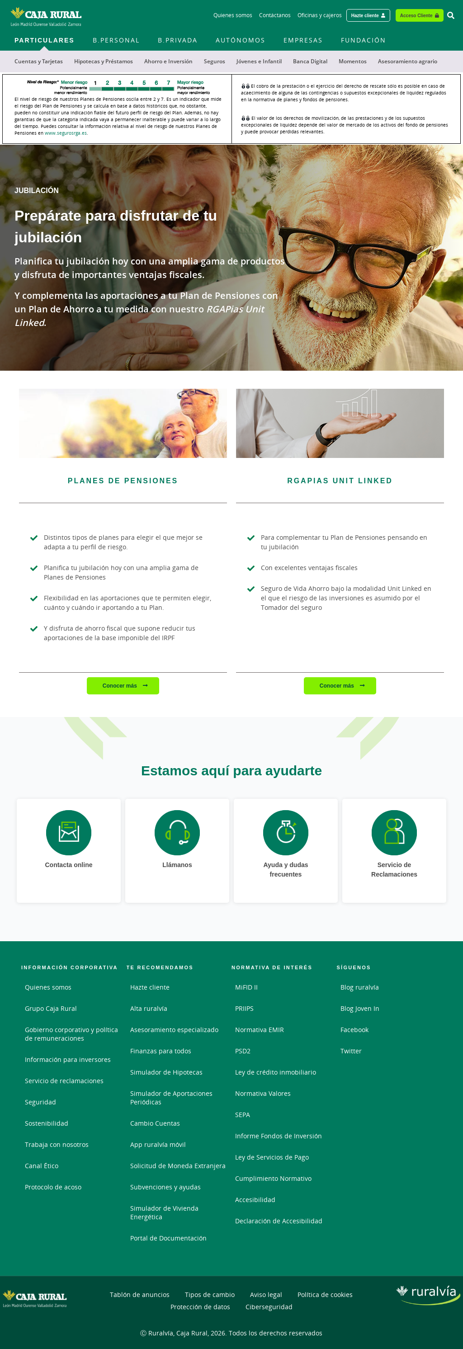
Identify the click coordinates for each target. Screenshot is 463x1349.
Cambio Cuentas (155, 1123)
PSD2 (242, 1051)
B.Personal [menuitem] (116, 40)
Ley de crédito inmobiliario (275, 1072)
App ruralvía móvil (158, 1144)
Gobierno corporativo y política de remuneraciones (71, 1033)
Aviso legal (266, 1294)
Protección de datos (200, 1307)
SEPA (242, 1114)
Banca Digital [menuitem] (310, 61)
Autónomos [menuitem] (240, 40)
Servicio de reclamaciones (64, 1080)
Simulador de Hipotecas (166, 1072)
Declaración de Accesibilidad (278, 1221)
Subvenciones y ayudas (165, 1187)
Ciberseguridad (269, 1307)
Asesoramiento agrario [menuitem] (407, 61)
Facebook (354, 1029)
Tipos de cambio (210, 1294)
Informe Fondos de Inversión (278, 1136)
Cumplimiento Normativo (273, 1178)
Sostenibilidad (46, 1123)
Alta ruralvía (148, 1008)
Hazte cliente (150, 987)
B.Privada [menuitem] (178, 40)
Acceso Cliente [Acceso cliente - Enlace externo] (416, 15)
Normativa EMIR (259, 1029)
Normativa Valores (263, 1093)
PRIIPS (244, 1008)
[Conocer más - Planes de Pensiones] (123, 423)
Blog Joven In (359, 1008)
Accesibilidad (255, 1199)
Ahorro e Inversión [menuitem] (168, 61)
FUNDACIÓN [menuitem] (363, 40)
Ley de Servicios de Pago (272, 1157)
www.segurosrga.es (66, 133)
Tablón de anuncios (140, 1294)
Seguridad (40, 1102)
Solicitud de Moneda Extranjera (178, 1165)
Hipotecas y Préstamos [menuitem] (103, 61)
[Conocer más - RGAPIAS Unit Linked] (340, 423)
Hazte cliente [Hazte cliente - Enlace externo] (365, 15)
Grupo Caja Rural (51, 1008)
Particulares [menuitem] (44, 40)
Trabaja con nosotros (57, 1144)
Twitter (351, 1051)
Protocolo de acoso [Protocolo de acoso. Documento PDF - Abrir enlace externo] (53, 1187)
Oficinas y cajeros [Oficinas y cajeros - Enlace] (320, 15)
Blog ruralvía (359, 987)
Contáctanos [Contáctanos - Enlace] (275, 15)
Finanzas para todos (160, 1051)
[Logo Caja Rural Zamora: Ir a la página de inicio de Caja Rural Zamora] (46, 15)
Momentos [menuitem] (353, 61)
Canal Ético (41, 1165)
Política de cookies (325, 1294)
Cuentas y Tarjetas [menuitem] (38, 61)
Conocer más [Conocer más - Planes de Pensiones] (120, 685)
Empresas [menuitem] (303, 40)
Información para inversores (68, 1059)
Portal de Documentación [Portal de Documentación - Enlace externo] (168, 1238)
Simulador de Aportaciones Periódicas (171, 1097)
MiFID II (246, 987)
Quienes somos (48, 987)
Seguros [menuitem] (214, 61)
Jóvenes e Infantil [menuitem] (259, 61)
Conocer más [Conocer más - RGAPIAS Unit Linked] (337, 685)
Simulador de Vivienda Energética (164, 1212)
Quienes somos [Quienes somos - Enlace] (232, 15)
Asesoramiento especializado (174, 1029)
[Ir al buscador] (450, 15)
